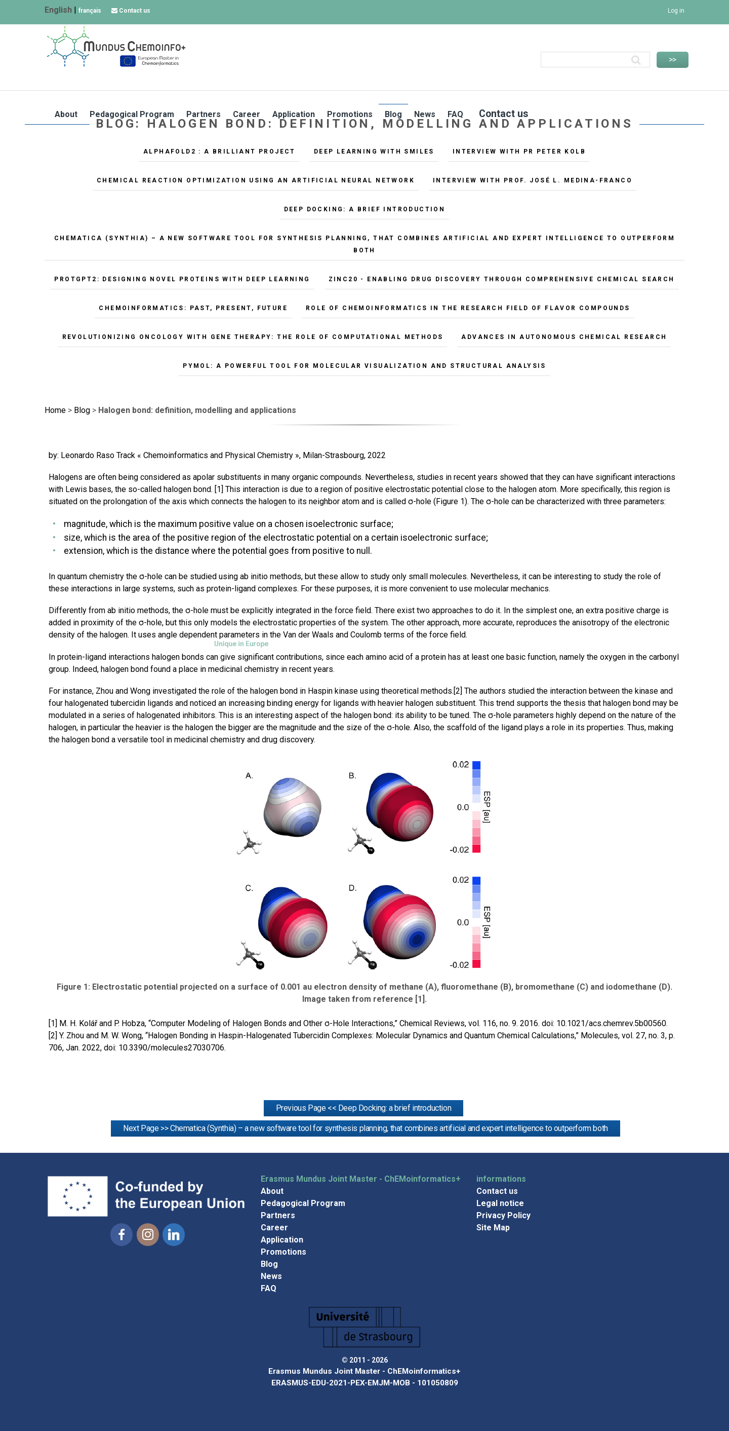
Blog (543, 80)
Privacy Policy (503, 1215)
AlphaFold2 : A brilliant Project (219, 151)
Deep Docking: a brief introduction (365, 209)
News (575, 80)
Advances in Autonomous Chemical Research (564, 337)
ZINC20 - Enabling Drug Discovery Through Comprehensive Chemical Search (502, 279)
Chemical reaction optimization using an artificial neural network (256, 180)
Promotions (500, 80)
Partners (354, 80)
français (89, 10)
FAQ (606, 80)
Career (397, 80)
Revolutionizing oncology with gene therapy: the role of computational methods (252, 337)
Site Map (493, 1227)
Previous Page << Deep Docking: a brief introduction (364, 1108)
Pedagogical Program (282, 80)
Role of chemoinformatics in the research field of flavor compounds (468, 308)
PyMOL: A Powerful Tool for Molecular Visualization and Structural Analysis (364, 365)
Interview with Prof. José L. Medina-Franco (532, 180)
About (216, 80)
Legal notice (500, 1203)
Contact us (130, 10)
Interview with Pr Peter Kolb (519, 151)
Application (444, 80)
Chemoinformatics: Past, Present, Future (193, 308)
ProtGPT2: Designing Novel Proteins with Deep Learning (182, 279)
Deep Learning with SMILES (374, 151)
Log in (676, 10)
